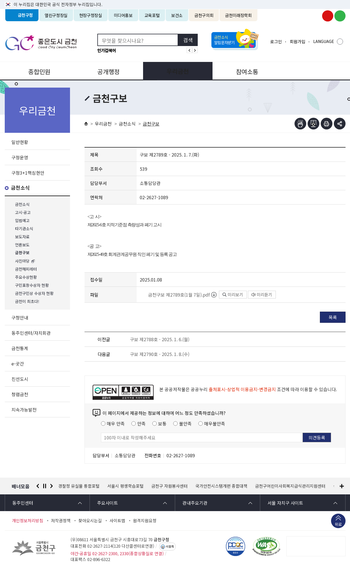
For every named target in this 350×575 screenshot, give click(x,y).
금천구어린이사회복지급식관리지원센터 (290, 486)
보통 (162, 423)
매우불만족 (214, 423)
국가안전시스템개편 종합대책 (222, 486)
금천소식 (20, 188)
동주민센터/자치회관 (31, 332)
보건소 (177, 15)
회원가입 (297, 41)
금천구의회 (203, 15)
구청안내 (19, 317)
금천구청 (25, 15)
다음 (51, 486)
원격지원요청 (144, 520)
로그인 (276, 41)
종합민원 (39, 70)
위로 (338, 524)
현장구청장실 (90, 15)
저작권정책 (61, 520)
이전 (38, 486)
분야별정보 (311, 70)
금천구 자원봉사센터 (170, 486)
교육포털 (152, 15)
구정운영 (19, 157)
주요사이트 (107, 502)
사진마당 (22, 261)
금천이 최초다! (27, 301)
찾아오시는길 (90, 520)
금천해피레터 (26, 269)
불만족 (185, 423)
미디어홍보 (123, 15)
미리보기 (233, 294)
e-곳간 (17, 363)
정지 (44, 486)
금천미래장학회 (238, 15)
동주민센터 (22, 502)
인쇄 (326, 123)
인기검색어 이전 (189, 50)
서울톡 (170, 546)
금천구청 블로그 (340, 15)
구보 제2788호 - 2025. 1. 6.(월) (159, 339)
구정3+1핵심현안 (27, 172)
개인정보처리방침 (27, 520)
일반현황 (19, 142)
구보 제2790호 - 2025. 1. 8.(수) (159, 354)
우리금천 (175, 70)
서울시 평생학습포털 (126, 486)
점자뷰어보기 (300, 123)
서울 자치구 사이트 (285, 502)
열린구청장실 (56, 15)
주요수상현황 (26, 277)
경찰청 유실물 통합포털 (79, 486)
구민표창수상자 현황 (32, 285)
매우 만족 (116, 423)
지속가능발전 (24, 409)
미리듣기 (262, 294)
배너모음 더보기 (342, 486)
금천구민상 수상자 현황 (34, 293)
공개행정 (107, 70)
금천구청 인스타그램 (315, 15)
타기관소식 (24, 228)
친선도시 (19, 379)
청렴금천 (19, 394)
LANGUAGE (323, 41)
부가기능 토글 (340, 123)
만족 (141, 423)
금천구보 (22, 253)
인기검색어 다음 (195, 50)
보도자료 (22, 236)
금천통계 (19, 348)
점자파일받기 (313, 123)
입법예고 (22, 220)
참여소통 (243, 70)
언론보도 (22, 244)
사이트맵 (117, 520)
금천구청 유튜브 (327, 15)
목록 (333, 317)
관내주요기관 (194, 502)
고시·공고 (23, 212)
